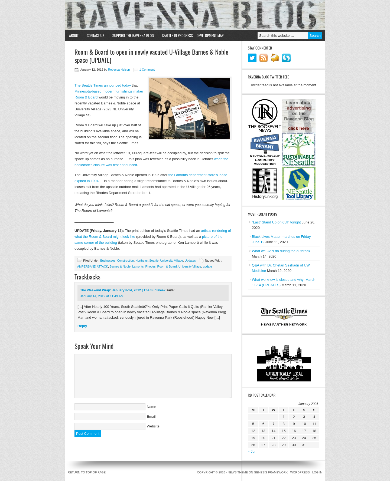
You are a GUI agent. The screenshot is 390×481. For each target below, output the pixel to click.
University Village (171, 260)
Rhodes (150, 266)
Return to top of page (87, 472)
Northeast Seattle (146, 260)
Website (153, 426)
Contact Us (95, 35)
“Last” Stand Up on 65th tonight (276, 222)
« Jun (252, 451)
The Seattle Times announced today (102, 85)
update (207, 266)
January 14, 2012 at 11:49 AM (101, 296)
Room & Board (167, 266)
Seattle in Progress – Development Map (193, 35)
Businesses (107, 260)
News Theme (238, 472)
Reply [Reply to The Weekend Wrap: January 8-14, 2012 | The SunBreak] (82, 326)
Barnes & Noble (120, 266)
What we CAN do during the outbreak (281, 251)
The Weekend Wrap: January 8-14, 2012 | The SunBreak (122, 290)
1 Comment (147, 69)
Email (151, 416)
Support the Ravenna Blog (133, 35)
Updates (190, 260)
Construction (125, 260)
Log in (317, 472)
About (74, 35)
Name (151, 407)
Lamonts (138, 266)
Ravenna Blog (195, 15)
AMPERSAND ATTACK (92, 266)
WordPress (300, 472)
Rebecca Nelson (119, 69)
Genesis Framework (271, 472)
